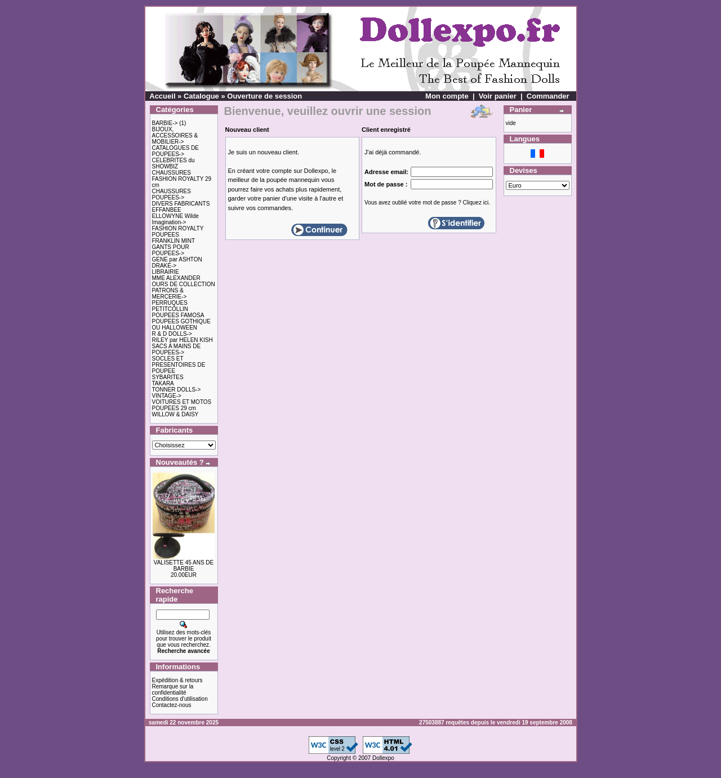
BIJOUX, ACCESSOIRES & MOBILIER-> (175, 135)
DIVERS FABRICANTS (181, 204)
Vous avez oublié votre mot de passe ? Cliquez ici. (427, 202)
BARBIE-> (165, 123)
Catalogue (201, 96)
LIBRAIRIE (165, 272)
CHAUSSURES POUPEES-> (171, 194)
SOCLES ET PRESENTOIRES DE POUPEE (179, 364)
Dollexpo (383, 758)
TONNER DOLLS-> (176, 389)
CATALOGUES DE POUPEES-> (175, 151)
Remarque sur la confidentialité (173, 689)
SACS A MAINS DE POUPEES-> (176, 349)
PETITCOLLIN (170, 309)
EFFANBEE (166, 210)
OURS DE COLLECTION (183, 284)
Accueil (162, 96)
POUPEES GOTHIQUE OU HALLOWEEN (181, 324)
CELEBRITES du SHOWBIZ (173, 163)
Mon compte (447, 96)
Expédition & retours (177, 680)
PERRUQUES (170, 303)
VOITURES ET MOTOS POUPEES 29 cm (182, 405)
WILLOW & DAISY (175, 414)
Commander (548, 96)
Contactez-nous (172, 705)
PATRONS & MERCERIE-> (169, 293)
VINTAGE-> (166, 396)
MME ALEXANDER (176, 278)
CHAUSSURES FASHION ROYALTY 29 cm (182, 179)
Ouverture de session (264, 96)
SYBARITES (168, 377)
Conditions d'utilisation (180, 699)
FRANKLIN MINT (173, 241)
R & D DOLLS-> (172, 334)
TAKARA (163, 383)
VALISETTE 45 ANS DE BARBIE (184, 565)
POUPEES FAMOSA (178, 315)
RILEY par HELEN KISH (182, 340)
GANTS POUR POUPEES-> (170, 250)
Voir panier (498, 96)
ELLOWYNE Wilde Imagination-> (175, 219)
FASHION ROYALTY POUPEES (178, 231)
